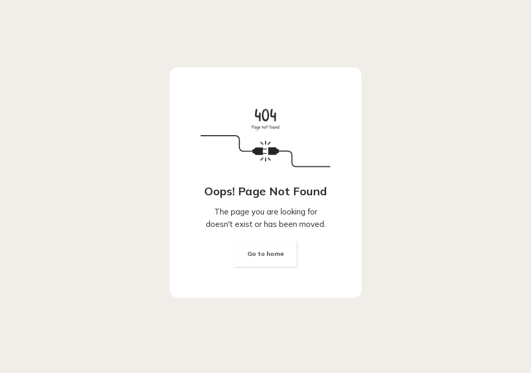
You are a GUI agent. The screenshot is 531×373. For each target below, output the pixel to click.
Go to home (265, 253)
